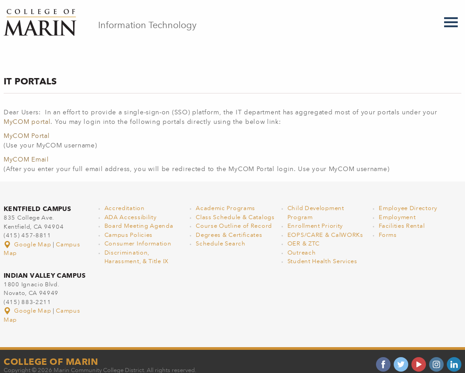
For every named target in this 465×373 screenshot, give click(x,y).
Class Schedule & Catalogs (235, 208)
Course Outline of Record (234, 217)
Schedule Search (221, 234)
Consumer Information (138, 234)
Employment (397, 208)
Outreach (301, 243)
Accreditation (124, 199)
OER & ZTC (303, 234)
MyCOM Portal (26, 126)
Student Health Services (322, 252)
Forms (388, 226)
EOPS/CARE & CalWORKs (325, 226)
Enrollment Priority (315, 217)
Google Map (28, 235)
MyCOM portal (27, 112)
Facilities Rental (402, 217)
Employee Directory (408, 199)
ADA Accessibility (130, 208)
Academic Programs (225, 199)
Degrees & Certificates (229, 226)
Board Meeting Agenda (138, 217)
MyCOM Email (26, 150)
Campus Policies (128, 226)
